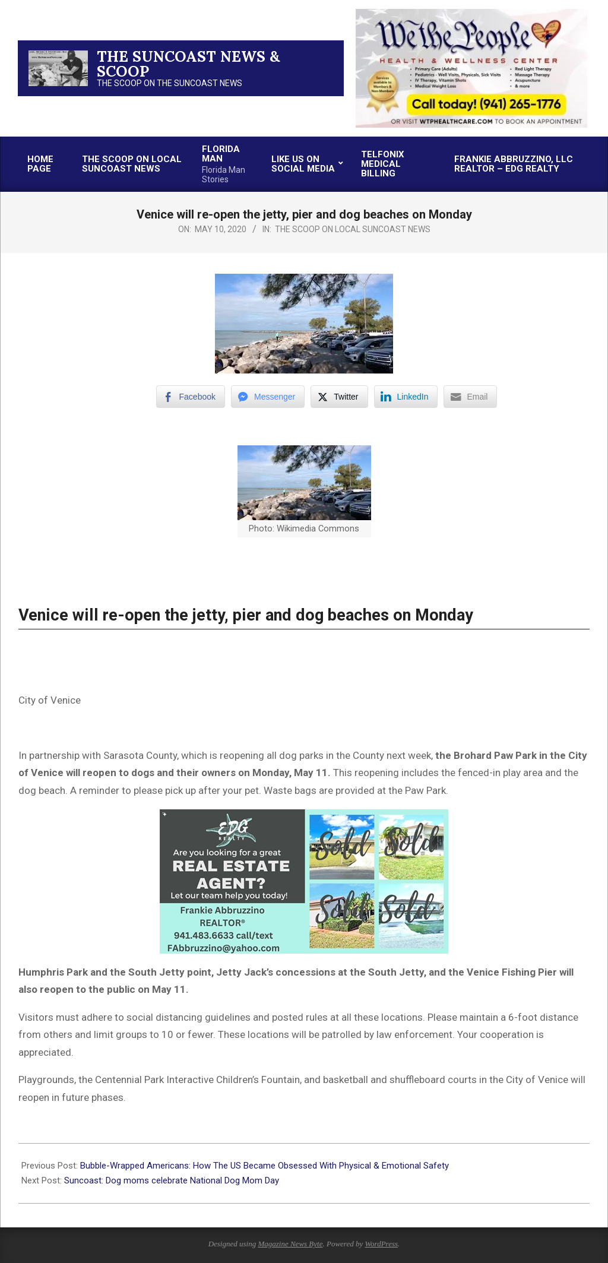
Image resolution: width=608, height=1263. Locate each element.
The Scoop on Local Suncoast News (352, 229)
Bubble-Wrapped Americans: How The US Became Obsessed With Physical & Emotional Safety (265, 1165)
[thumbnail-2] (471, 13)
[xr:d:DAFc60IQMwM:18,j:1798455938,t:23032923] (304, 818)
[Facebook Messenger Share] (268, 396)
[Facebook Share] (190, 396)
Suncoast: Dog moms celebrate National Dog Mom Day (171, 1180)
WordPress (381, 1243)
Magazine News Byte (290, 1243)
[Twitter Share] (339, 396)
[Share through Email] (470, 396)
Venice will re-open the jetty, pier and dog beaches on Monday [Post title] (245, 615)
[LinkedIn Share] (406, 396)
